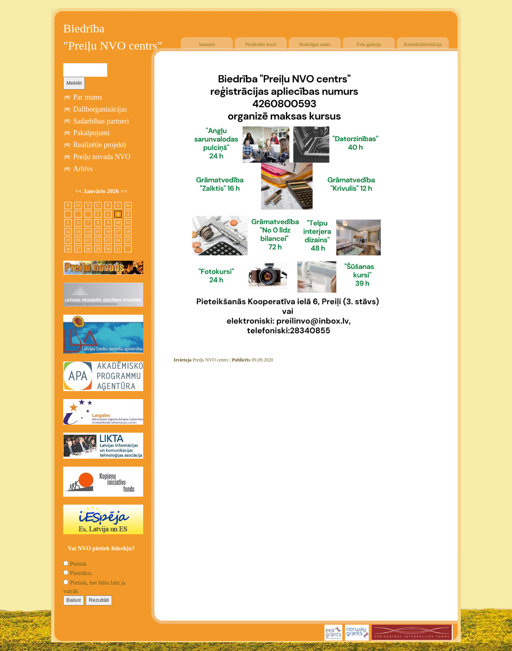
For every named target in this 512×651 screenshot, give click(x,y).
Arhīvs (83, 169)
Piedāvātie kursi (261, 44)
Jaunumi (207, 44)
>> (123, 191)
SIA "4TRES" (383, 645)
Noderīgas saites (315, 44)
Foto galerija (369, 44)
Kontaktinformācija (423, 44)
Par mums (87, 97)
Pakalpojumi (91, 133)
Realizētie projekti (99, 145)
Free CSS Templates (431, 645)
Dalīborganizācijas (100, 109)
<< (79, 191)
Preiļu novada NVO (101, 157)
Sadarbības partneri (101, 121)
